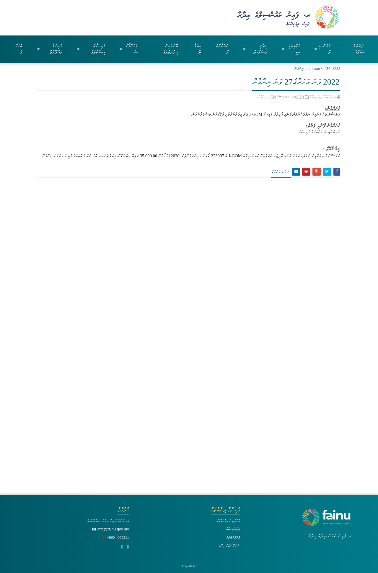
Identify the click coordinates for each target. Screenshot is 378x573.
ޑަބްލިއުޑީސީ (291, 49)
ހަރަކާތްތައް (222, 49)
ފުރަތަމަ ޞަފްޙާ (332, 68)
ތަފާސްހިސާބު (233, 529)
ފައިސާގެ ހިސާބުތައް (91, 49)
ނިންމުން (299, 68)
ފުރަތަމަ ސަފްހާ (358, 49)
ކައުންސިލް (322, 49)
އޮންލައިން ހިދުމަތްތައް (170, 49)
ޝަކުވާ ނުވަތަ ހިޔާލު (229, 545)
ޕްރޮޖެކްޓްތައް (233, 537)
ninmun (313, 68)
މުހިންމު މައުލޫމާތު (50, 49)
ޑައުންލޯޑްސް (129, 49)
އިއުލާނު (197, 49)
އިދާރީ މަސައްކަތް (255, 49)
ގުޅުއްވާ (18, 49)
